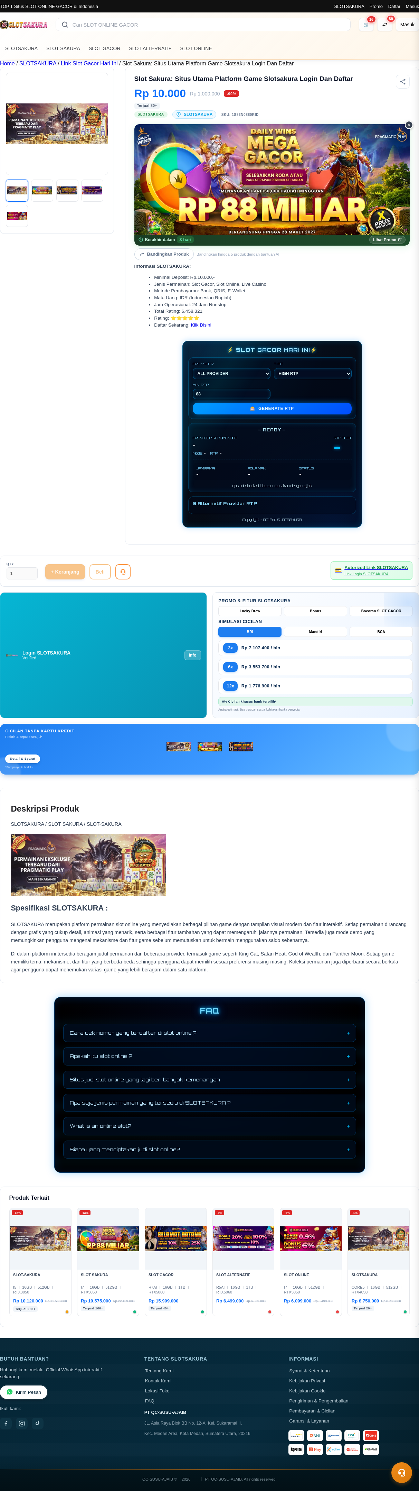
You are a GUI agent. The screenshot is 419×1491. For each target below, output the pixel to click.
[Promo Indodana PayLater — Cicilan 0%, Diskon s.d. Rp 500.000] (272, 179)
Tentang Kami (159, 1370)
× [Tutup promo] (409, 125)
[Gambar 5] (17, 216)
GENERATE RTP (272, 408)
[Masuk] (407, 24)
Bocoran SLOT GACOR (381, 611)
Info (193, 655)
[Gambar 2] (42, 191)
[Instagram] (22, 1423)
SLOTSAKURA (349, 6)
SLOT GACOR (105, 48)
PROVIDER (231, 370)
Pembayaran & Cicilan (312, 1411)
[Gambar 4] (92, 191)
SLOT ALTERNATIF (150, 48)
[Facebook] (6, 1423)
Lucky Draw (250, 611)
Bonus (315, 611)
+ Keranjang (65, 572)
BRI (250, 632)
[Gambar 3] (67, 191)
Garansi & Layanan (309, 1421)
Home (7, 63)
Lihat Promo (387, 240)
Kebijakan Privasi (307, 1380)
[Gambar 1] (17, 191)
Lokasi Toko (157, 1390)
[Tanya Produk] (123, 571)
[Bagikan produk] (403, 82)
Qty (10, 564)
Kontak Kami (158, 1380)
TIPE (313, 370)
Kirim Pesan (23, 1392)
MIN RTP (231, 391)
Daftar (394, 6)
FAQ (149, 1400)
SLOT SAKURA (63, 48)
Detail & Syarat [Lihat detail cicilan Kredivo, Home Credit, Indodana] (23, 758)
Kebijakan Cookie (307, 1390)
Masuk (412, 6)
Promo (376, 6)
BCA (381, 632)
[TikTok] (38, 1423)
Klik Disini (201, 325)
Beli (100, 572)
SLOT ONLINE (196, 48)
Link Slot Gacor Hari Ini (89, 63)
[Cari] (64, 24)
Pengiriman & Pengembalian (318, 1400)
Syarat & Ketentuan (309, 1370)
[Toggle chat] (401, 1472)
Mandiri (315, 632)
